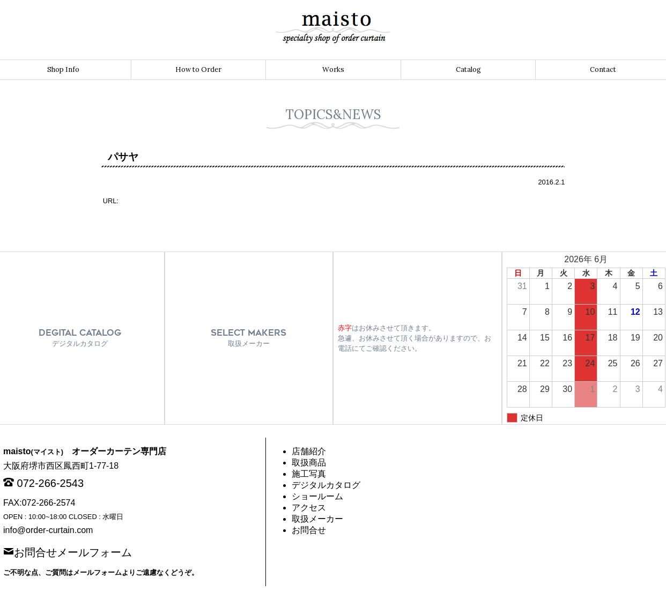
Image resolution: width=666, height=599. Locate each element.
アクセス (309, 507)
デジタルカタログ (326, 485)
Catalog (468, 69)
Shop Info (63, 69)
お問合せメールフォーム (73, 551)
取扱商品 (309, 462)
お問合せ (309, 530)
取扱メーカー (317, 518)
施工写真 (309, 473)
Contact (603, 69)
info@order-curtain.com (48, 530)
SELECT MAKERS (248, 337)
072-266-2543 (50, 483)
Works (333, 69)
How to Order (198, 69)
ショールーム (317, 496)
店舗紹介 (309, 451)
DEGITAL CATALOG (80, 337)
